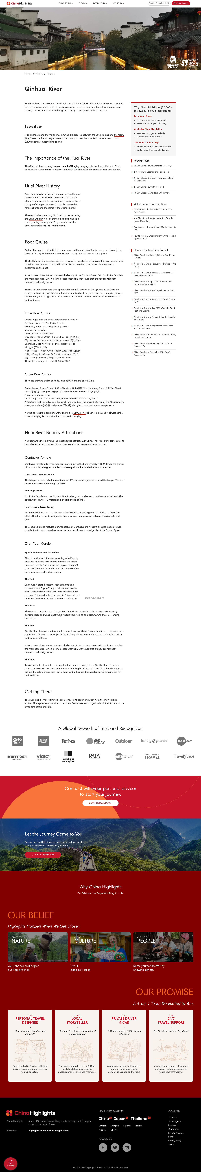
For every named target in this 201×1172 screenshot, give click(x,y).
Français (115, 1126)
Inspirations (99, 3)
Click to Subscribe (43, 855)
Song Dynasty (36, 219)
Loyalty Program (176, 1133)
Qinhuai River (79, 413)
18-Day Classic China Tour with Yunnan (151, 193)
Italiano (139, 1126)
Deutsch (102, 1126)
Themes (82, 3)
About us (172, 1118)
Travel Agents (174, 1121)
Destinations (38, 74)
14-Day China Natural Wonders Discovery (152, 166)
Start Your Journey (180, 3)
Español (127, 1126)
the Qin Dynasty (56, 107)
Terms (171, 1145)
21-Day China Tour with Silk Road (149, 187)
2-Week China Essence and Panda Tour (151, 172)
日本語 (114, 1130)
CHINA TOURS (65, 3)
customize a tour (57, 416)
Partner (171, 1137)
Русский (102, 1130)
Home (27, 74)
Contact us (173, 1129)
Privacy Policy (174, 1141)
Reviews (172, 1125)
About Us (117, 3)
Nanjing (50, 74)
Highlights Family (111, 1111)
